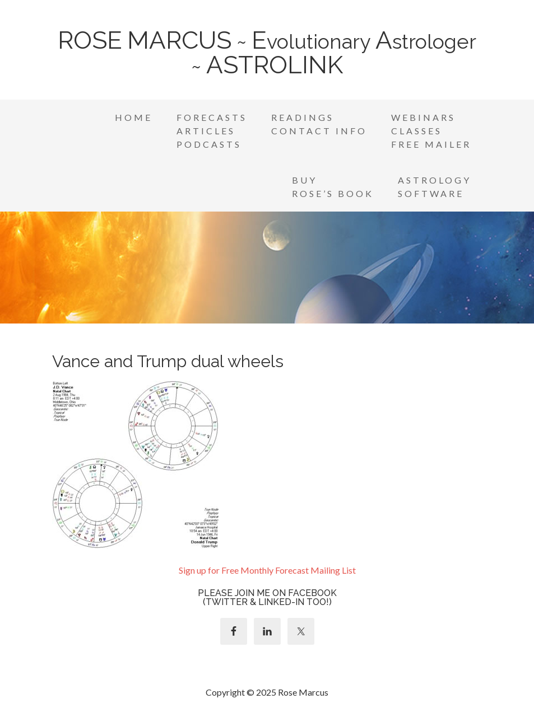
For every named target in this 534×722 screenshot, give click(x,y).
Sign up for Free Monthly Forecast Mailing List (267, 570)
